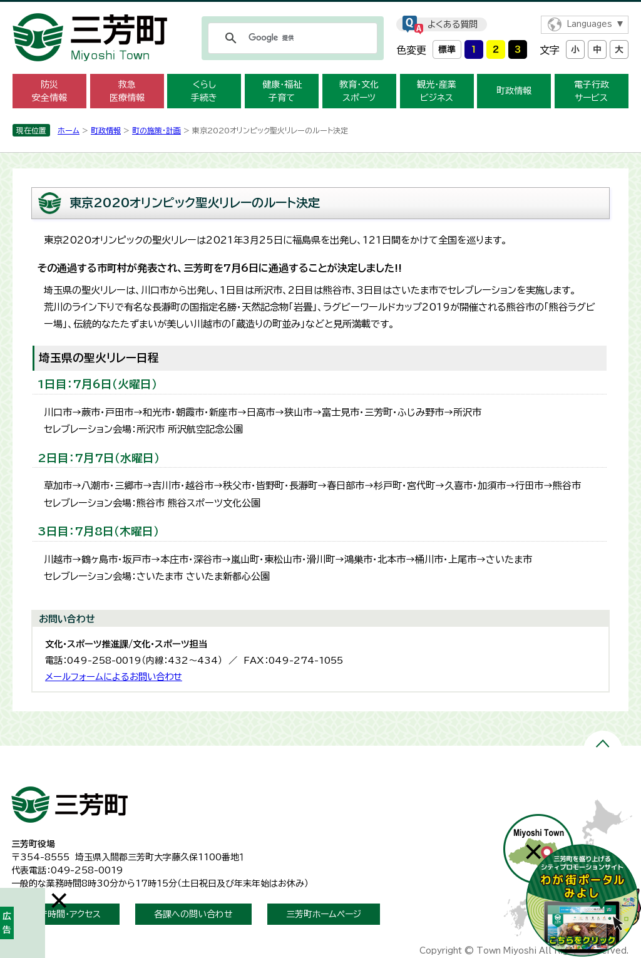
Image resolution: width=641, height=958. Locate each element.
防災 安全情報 (49, 91)
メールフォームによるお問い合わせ (113, 676)
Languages (589, 24)
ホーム (68, 130)
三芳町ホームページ (323, 914)
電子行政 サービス (591, 91)
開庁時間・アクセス (65, 914)
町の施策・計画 (156, 130)
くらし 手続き (204, 91)
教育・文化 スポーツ (359, 91)
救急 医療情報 (127, 91)
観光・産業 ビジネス (436, 91)
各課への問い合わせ (193, 914)
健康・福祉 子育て (282, 91)
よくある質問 (453, 24)
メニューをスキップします (320, 8)
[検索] (291, 38)
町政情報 (513, 90)
